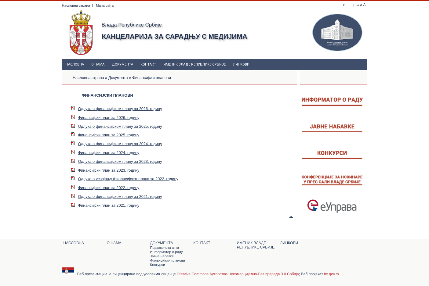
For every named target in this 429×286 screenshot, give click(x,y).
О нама (97, 64)
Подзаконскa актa (164, 247)
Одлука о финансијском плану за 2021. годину (116, 196)
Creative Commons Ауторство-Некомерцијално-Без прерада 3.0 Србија (238, 274)
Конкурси (157, 264)
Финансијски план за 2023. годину (105, 170)
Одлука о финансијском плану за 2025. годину (116, 126)
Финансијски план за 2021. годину (105, 205)
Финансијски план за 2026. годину (105, 117)
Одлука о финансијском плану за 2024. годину (116, 143)
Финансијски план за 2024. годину (105, 152)
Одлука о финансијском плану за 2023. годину (116, 161)
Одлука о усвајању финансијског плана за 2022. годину (124, 179)
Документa (122, 64)
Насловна (75, 64)
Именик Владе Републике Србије (194, 64)
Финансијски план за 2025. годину (105, 135)
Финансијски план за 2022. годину (105, 187)
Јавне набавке (162, 256)
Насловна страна (76, 5)
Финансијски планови (167, 260)
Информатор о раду (166, 252)
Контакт (148, 64)
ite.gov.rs (331, 274)
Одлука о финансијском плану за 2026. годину (116, 108)
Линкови (241, 64)
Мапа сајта (105, 5)
